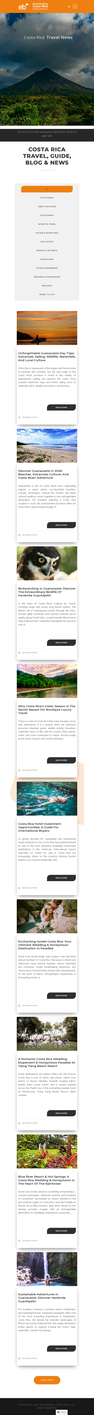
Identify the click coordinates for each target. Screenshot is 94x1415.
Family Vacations (47, 207)
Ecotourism (47, 198)
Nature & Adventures (47, 233)
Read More (61, 407)
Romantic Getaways (47, 251)
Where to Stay (47, 295)
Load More (47, 1380)
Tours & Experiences (47, 268)
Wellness (47, 286)
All (47, 189)
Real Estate (47, 242)
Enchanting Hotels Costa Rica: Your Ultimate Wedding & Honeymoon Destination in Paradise (44, 945)
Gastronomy (47, 215)
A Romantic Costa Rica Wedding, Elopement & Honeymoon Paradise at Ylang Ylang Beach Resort (46, 1062)
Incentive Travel (47, 224)
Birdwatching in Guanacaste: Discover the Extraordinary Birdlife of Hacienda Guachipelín (47, 592)
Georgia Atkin (29, 417)
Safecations (47, 259)
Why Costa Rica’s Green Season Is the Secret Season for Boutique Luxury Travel (46, 709)
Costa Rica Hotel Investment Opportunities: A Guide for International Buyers (39, 827)
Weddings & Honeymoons (47, 277)
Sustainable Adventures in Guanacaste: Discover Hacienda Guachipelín (42, 1298)
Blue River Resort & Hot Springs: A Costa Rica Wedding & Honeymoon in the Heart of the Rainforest (46, 1180)
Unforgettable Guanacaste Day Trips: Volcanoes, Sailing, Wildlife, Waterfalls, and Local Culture (47, 356)
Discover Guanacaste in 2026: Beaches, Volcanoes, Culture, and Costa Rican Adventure (43, 474)
